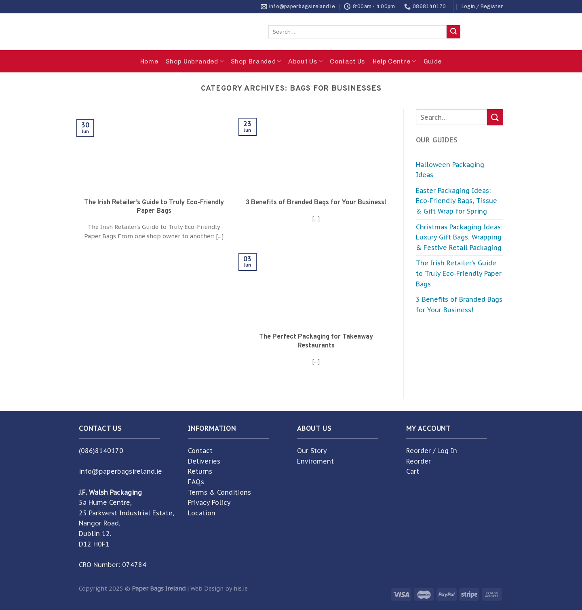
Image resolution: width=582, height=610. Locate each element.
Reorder (418, 461)
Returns (200, 471)
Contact (200, 451)
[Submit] (453, 32)
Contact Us (347, 61)
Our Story (312, 451)
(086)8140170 (101, 451)
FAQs (196, 482)
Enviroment (315, 461)
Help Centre (394, 61)
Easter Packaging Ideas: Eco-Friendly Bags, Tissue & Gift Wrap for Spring (456, 200)
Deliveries (204, 461)
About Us (305, 61)
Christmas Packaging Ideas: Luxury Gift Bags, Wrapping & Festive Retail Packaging (459, 237)
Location (201, 513)
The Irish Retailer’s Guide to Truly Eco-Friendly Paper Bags (459, 273)
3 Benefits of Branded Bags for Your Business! (459, 304)
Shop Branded (256, 61)
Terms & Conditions (219, 492)
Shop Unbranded (195, 61)
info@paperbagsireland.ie (120, 471)
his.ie (241, 588)
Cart (412, 471)
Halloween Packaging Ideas (450, 170)
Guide (433, 61)
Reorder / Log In (431, 451)
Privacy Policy (209, 502)
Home (149, 61)
